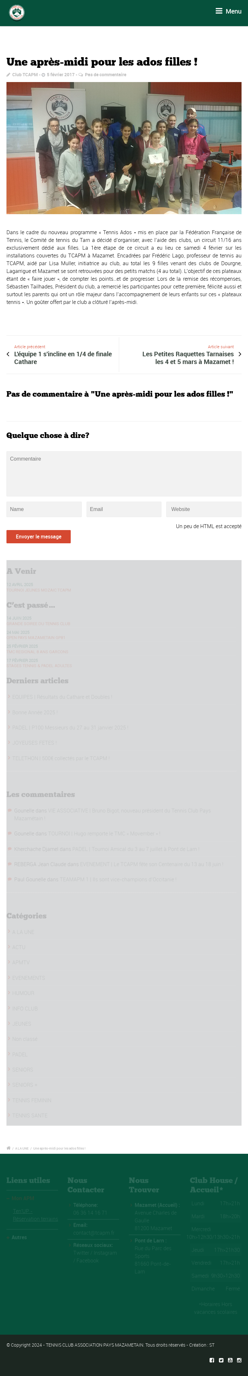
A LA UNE (22, 1148)
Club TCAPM (25, 74)
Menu (229, 11)
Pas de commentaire (105, 74)
